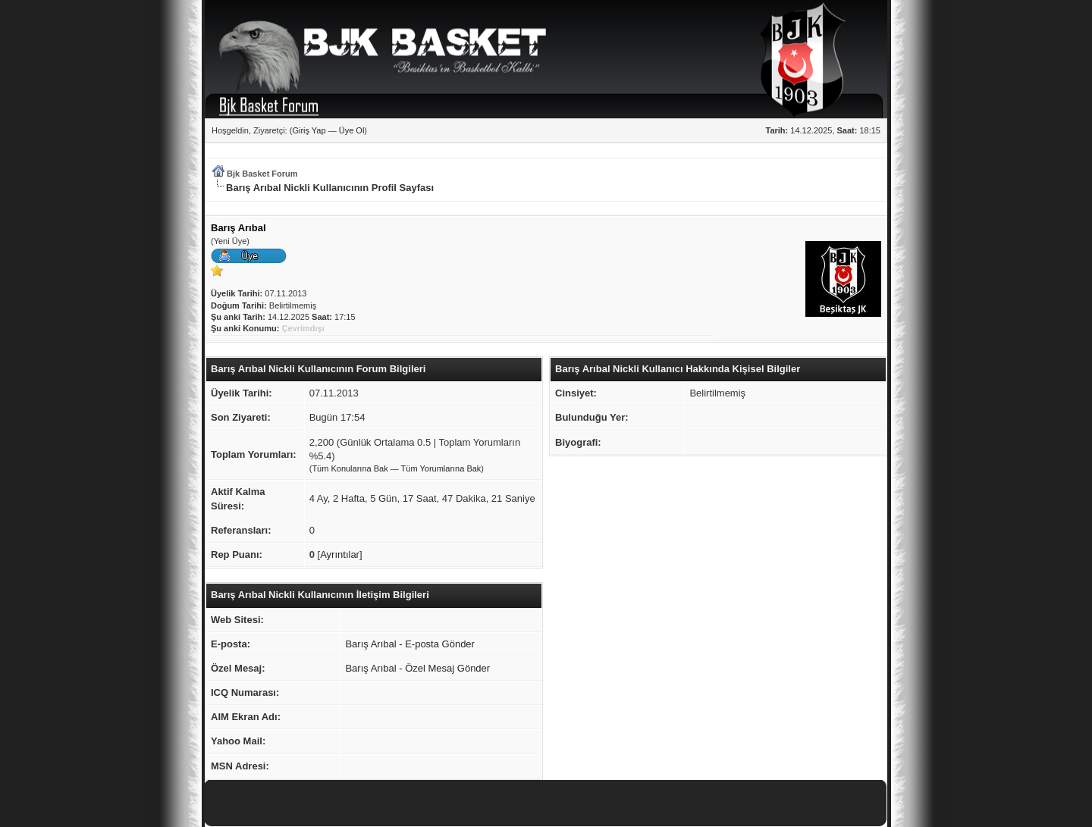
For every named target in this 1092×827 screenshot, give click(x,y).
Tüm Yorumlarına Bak (441, 468)
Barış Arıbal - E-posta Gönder (410, 644)
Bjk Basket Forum (262, 173)
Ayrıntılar (339, 554)
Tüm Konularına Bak (350, 468)
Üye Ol (352, 130)
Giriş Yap (308, 130)
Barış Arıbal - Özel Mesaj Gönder (417, 668)
